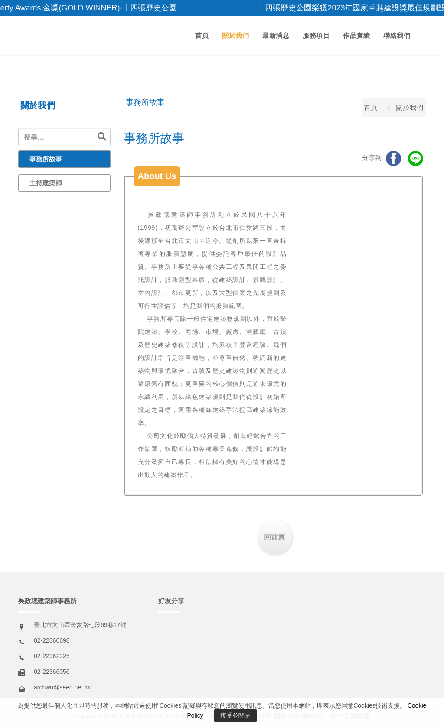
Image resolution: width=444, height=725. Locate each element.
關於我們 (235, 35)
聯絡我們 (396, 35)
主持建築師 (45, 182)
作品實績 (356, 35)
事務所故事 (45, 159)
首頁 (202, 35)
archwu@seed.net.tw (62, 687)
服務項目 (316, 35)
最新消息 (275, 35)
